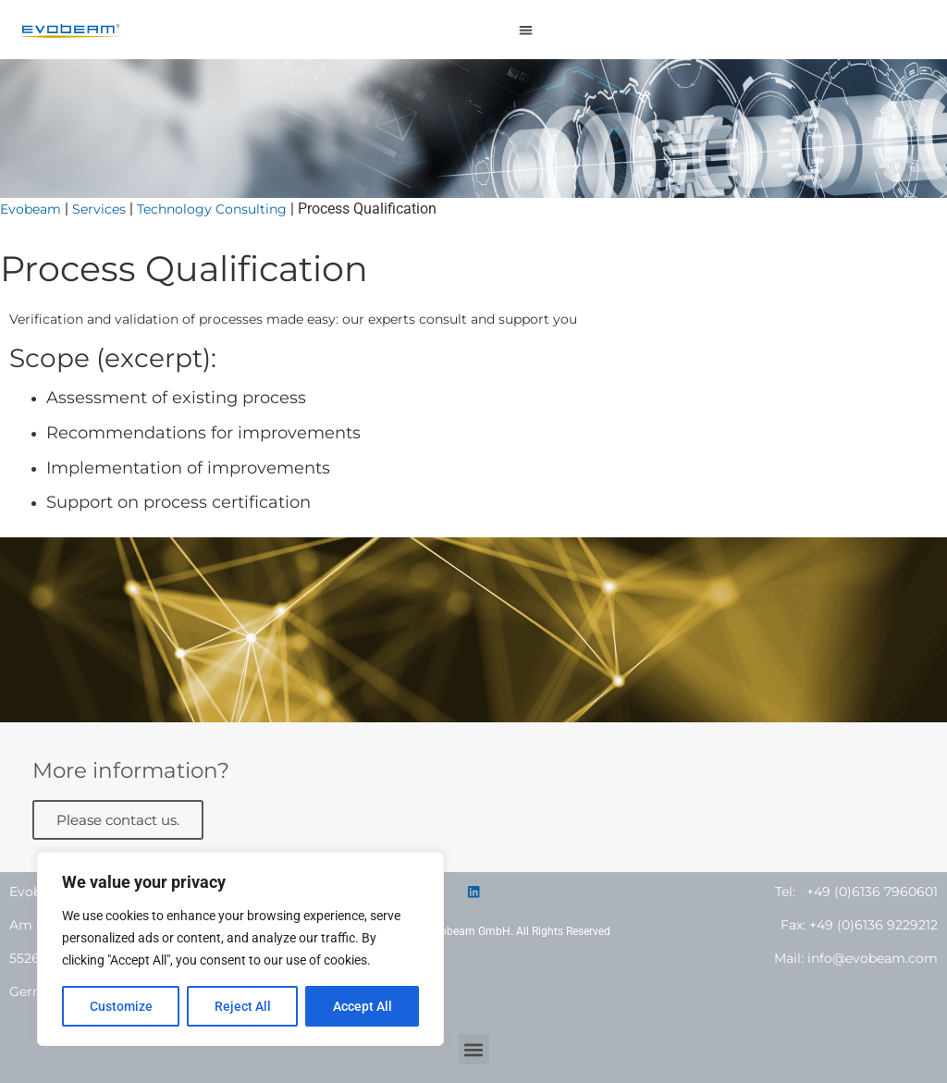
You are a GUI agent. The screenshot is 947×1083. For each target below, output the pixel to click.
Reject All (243, 1006)
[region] (240, 949)
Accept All (362, 1006)
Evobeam (30, 209)
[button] (526, 30)
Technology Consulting (212, 209)
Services (99, 209)
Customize (121, 1006)
